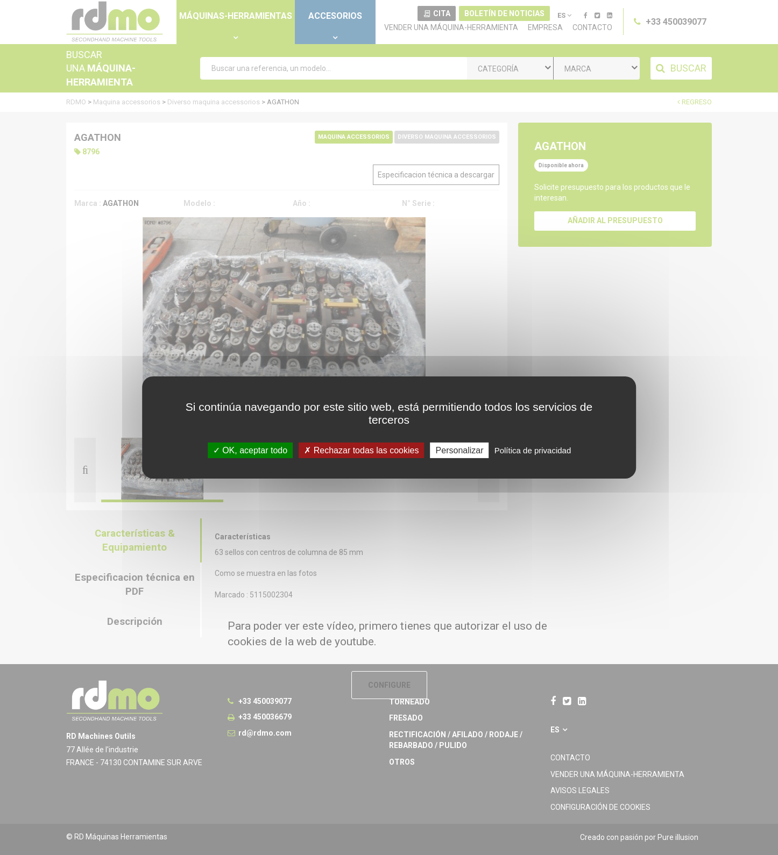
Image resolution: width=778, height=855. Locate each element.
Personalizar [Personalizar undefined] (460, 450)
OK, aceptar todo (250, 450)
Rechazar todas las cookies (361, 450)
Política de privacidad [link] (532, 450)
